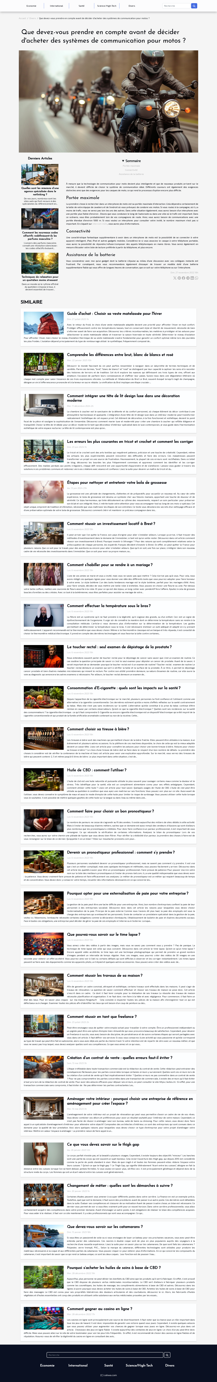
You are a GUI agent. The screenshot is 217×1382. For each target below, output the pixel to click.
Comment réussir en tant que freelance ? (101, 1017)
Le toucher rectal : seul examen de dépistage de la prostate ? (119, 647)
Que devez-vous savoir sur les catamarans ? (105, 1227)
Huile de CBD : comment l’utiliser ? (96, 770)
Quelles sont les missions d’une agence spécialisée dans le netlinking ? (40, 191)
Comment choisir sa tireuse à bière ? (98, 729)
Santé (81, 5)
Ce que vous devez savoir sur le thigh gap (103, 1145)
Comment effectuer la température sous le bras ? (108, 606)
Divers (132, 5)
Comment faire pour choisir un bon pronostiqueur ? (110, 811)
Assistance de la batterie (131, 174)
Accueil (22, 18)
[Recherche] (176, 5)
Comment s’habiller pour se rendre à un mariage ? (109, 565)
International (56, 5)
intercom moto (99, 223)
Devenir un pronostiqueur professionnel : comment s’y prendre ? (121, 853)
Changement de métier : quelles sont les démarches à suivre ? (119, 1186)
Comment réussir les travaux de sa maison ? (104, 976)
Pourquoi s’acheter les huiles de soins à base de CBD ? (114, 1268)
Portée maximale (131, 165)
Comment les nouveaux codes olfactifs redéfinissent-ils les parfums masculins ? (40, 235)
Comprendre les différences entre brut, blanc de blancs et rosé (120, 355)
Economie (31, 5)
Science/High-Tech (106, 5)
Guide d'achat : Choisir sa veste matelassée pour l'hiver (114, 314)
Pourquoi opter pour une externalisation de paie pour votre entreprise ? (127, 894)
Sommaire (133, 161)
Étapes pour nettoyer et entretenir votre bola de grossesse (117, 483)
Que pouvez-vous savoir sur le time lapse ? (103, 935)
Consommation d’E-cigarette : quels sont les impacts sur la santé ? (123, 688)
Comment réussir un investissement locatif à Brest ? (111, 524)
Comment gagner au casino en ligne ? (99, 1309)
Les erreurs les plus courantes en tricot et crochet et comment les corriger (130, 442)
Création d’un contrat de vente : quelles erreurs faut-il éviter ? (119, 1058)
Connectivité (131, 170)
